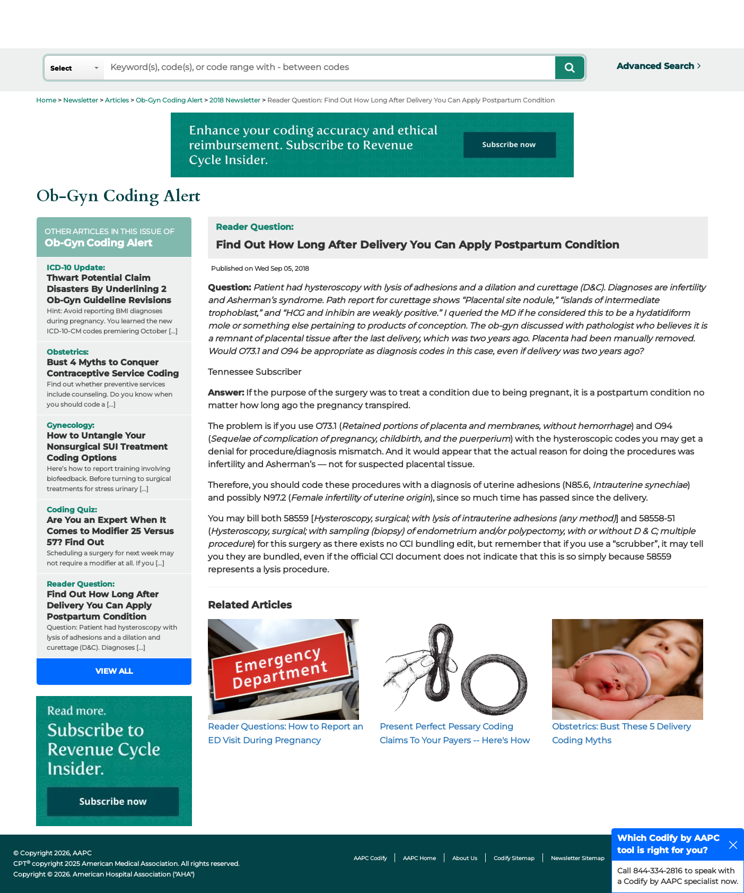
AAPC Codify (370, 858)
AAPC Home (419, 858)
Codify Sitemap (514, 858)
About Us (464, 858)
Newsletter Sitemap (578, 858)
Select (61, 68)
